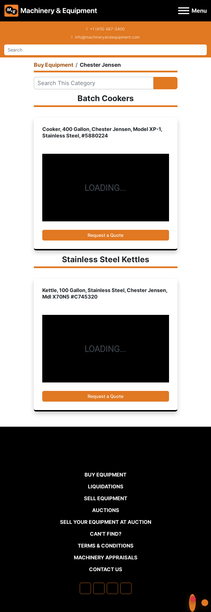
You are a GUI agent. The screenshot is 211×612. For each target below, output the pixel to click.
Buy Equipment (105, 475)
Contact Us (105, 569)
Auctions (105, 510)
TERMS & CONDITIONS (106, 546)
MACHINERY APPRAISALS (105, 557)
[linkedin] (99, 588)
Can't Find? (105, 534)
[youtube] (126, 588)
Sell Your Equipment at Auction (105, 522)
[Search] (102, 49)
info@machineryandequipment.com (107, 37)
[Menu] (183, 10)
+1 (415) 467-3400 (107, 28)
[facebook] (85, 588)
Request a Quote (105, 235)
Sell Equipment (105, 498)
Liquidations (105, 486)
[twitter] (112, 588)
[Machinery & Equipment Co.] (105, 459)
